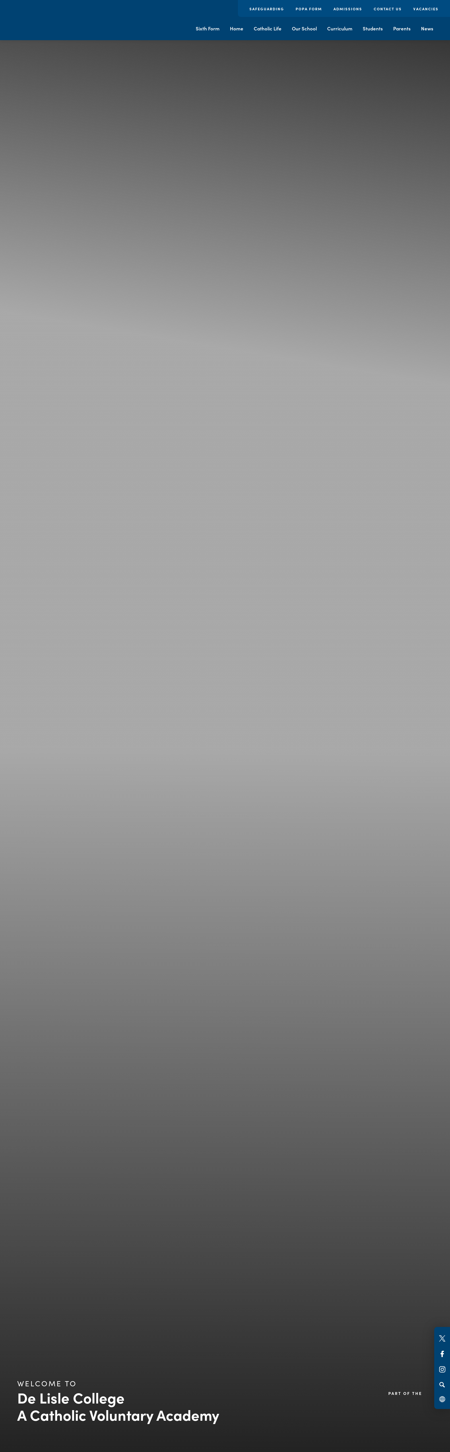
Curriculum (339, 28)
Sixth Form (208, 28)
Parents (402, 28)
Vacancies (426, 8)
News (427, 28)
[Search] (442, 1384)
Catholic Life (268, 28)
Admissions (347, 8)
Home (236, 28)
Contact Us (388, 8)
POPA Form (309, 8)
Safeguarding (266, 8)
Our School (304, 28)
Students (373, 28)
